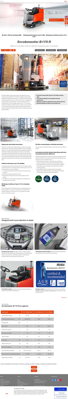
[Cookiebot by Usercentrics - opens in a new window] (7, 397)
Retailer (34, 367)
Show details (55, 396)
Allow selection (59, 388)
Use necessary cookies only (59, 391)
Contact (34, 370)
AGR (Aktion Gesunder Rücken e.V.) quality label (45, 290)
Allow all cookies (59, 384)
